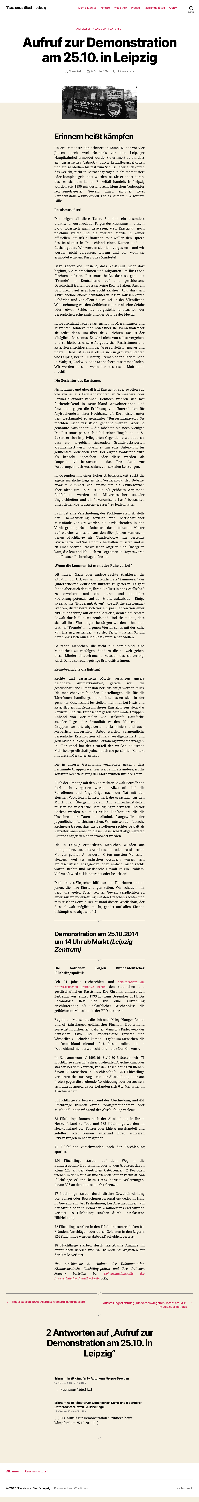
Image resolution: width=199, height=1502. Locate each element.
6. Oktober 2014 (99, 72)
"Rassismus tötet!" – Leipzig (35, 1493)
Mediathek (120, 7)
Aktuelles (82, 29)
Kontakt (105, 7)
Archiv (173, 7)
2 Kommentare (126, 72)
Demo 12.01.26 (87, 7)
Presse (135, 7)
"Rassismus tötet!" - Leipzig (29, 8)
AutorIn (77, 72)
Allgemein (100, 29)
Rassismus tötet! (154, 7)
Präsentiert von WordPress (74, 1493)
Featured (117, 29)
